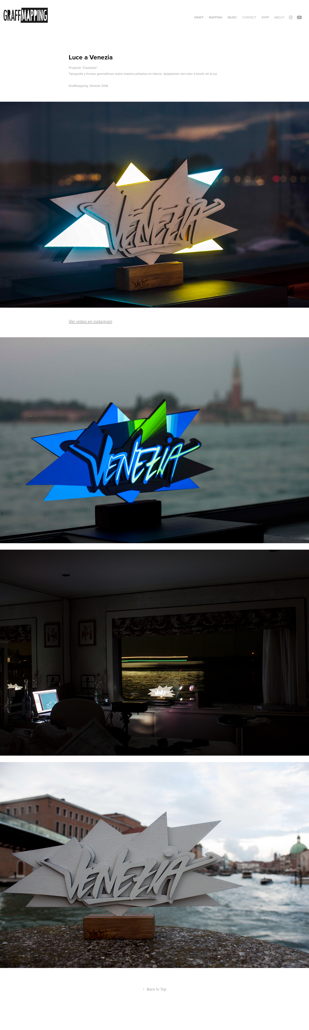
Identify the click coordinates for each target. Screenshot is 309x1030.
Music (232, 17)
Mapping (215, 17)
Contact (249, 17)
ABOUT (279, 17)
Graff (199, 17)
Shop (265, 17)
